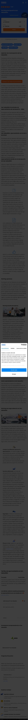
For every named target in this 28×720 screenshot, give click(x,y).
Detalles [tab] (12, 348)
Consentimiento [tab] (5, 348)
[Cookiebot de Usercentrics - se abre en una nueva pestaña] (21, 345)
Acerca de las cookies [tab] (22, 348)
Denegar (14, 374)
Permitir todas (14, 369)
